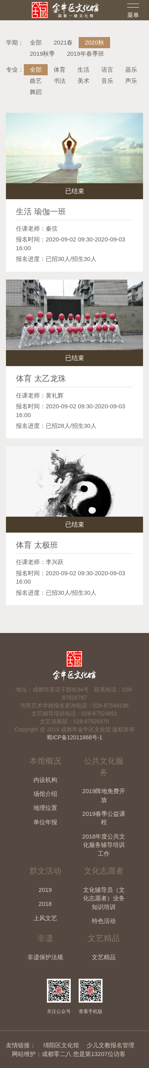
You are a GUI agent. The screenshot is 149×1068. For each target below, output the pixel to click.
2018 (45, 903)
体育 (60, 69)
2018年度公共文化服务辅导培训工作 (103, 845)
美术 (83, 80)
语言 (107, 69)
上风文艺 (45, 918)
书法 (60, 80)
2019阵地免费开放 (103, 795)
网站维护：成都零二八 (42, 1053)
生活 (83, 69)
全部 (36, 42)
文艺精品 (104, 957)
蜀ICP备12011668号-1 (74, 737)
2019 (45, 889)
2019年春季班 (85, 53)
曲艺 (36, 80)
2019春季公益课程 (103, 817)
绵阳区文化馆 (61, 1045)
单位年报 (45, 822)
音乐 (107, 80)
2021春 (63, 42)
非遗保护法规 (45, 957)
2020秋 (94, 42)
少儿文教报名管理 (110, 1045)
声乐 (131, 80)
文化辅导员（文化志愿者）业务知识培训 (104, 898)
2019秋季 (42, 53)
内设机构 (45, 779)
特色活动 (104, 920)
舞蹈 (36, 91)
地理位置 (45, 807)
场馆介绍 (45, 793)
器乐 (131, 69)
